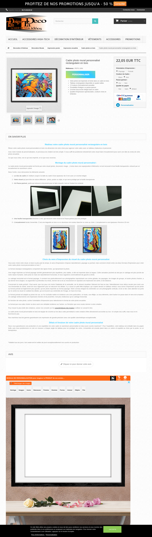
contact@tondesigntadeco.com (123, 507)
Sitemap (33, 522)
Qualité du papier (122, 86)
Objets (99, 392)
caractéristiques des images (64, 308)
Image (66, 379)
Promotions (132, 39)
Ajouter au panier (55, 454)
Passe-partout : (122, 80)
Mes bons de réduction (62, 507)
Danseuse (100, 385)
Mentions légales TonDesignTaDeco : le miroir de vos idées (38, 502)
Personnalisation (126, 105)
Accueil (13, 39)
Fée (106, 392)
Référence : (70, 68)
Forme (84, 392)
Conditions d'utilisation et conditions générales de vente (39, 509)
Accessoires (113, 39)
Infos (66, 389)
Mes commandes (60, 494)
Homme (76, 392)
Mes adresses (59, 500)
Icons (92, 385)
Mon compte (60, 490)
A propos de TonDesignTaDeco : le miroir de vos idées (38, 516)
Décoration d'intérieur (69, 39)
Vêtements (94, 39)
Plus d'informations (38, 535)
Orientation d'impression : (126, 68)
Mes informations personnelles (65, 503)
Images (85, 385)
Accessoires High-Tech (36, 39)
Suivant (59, 120)
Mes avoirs (58, 497)
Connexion (141, 10)
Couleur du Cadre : (123, 74)
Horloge (76, 385)
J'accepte (112, 529)
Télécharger (85, 378)
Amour (91, 392)
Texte (66, 384)
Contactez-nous (129, 10)
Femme (109, 385)
